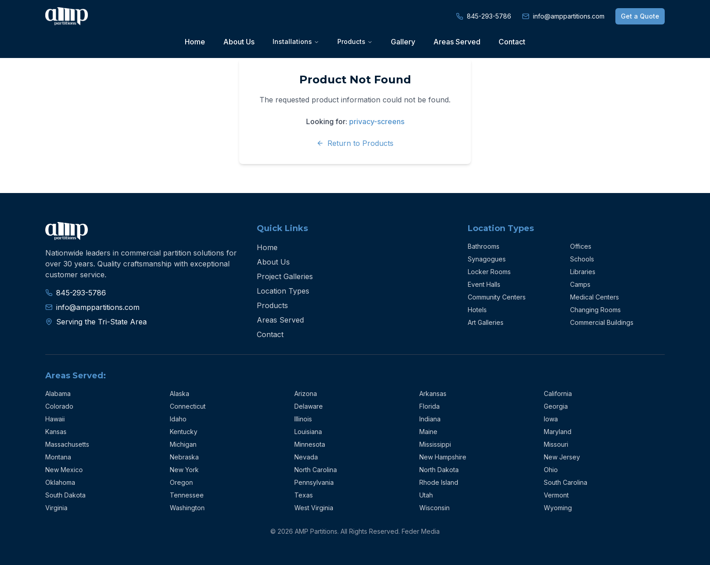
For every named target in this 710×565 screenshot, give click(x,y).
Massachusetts (67, 444)
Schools (582, 259)
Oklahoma (60, 482)
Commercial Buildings (601, 322)
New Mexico (64, 469)
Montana (58, 457)
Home (195, 41)
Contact (512, 41)
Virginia (56, 508)
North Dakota (439, 469)
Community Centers (497, 297)
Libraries (582, 271)
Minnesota (309, 444)
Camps (580, 284)
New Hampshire (442, 457)
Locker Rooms (489, 271)
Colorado (59, 406)
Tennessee (187, 495)
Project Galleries (285, 276)
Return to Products (355, 143)
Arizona (305, 393)
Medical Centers (594, 297)
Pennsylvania (314, 482)
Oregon (181, 482)
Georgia (556, 406)
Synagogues (487, 259)
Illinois (303, 419)
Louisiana (308, 431)
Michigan (183, 444)
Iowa (551, 419)
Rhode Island (438, 482)
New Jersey (562, 457)
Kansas (56, 431)
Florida (429, 406)
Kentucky (183, 431)
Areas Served (456, 41)
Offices (580, 246)
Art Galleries (486, 322)
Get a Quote (640, 16)
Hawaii (55, 419)
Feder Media (421, 531)
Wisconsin (434, 508)
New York (184, 469)
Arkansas (432, 393)
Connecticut (188, 406)
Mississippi (435, 444)
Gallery (403, 41)
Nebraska (184, 457)
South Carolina (565, 482)
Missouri (556, 444)
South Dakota (65, 495)
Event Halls (484, 284)
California (558, 393)
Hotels (477, 310)
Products (272, 305)
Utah (426, 495)
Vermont (556, 495)
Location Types (283, 290)
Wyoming (558, 508)
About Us (238, 41)
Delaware (308, 406)
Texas (303, 495)
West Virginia (313, 508)
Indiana (430, 419)
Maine (428, 431)
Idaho (178, 419)
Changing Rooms (595, 310)
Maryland (557, 431)
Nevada (306, 457)
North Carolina (315, 469)
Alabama (58, 393)
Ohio (551, 469)
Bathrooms (483, 246)
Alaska (179, 393)
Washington (187, 508)
